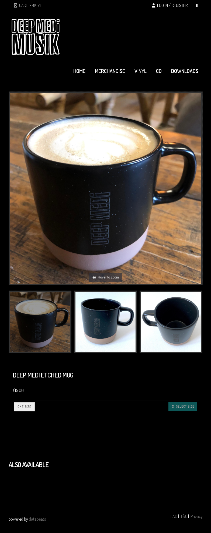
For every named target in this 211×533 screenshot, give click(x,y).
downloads (184, 71)
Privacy (197, 516)
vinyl (140, 71)
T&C (184, 516)
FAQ (174, 516)
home (79, 71)
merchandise (110, 71)
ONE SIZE (24, 407)
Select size (182, 406)
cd (159, 71)
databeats (37, 519)
